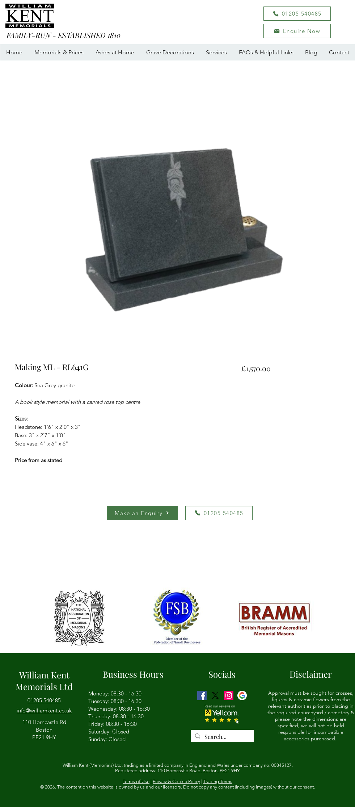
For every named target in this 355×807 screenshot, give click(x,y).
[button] (297, 31)
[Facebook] (202, 695)
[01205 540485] (297, 14)
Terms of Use (136, 781)
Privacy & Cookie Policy (176, 781)
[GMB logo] (242, 695)
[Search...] (221, 737)
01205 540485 (44, 700)
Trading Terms (217, 781)
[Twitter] (215, 695)
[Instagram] (228, 695)
